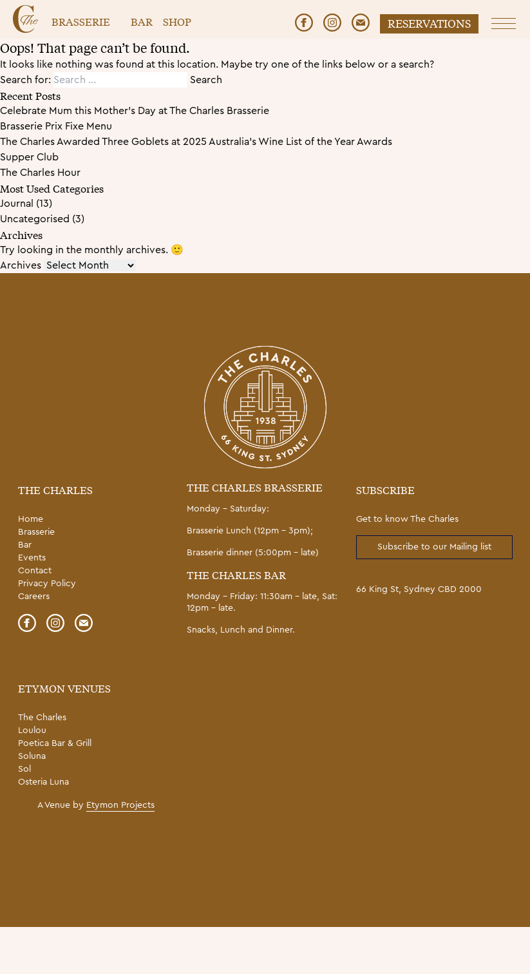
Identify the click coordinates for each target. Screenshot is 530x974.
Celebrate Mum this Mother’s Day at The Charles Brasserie (134, 111)
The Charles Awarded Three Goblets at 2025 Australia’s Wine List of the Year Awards (196, 142)
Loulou (32, 730)
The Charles (42, 717)
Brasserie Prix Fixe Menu (56, 126)
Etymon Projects (120, 805)
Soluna (32, 756)
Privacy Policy (47, 583)
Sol (24, 769)
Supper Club (29, 157)
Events (32, 557)
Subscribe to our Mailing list (434, 546)
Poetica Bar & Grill (54, 743)
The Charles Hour (40, 172)
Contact (35, 570)
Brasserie (81, 21)
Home (30, 519)
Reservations (429, 23)
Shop (177, 21)
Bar (142, 21)
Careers (34, 596)
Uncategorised (35, 219)
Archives (20, 265)
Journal (16, 203)
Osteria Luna (43, 782)
